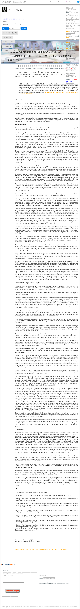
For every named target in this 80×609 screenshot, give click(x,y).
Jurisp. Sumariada (70, 8)
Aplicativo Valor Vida (72, 25)
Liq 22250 (69, 50)
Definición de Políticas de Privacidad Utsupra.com (13, 582)
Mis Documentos (71, 69)
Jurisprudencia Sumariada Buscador (72, 22)
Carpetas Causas (71, 68)
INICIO (4, 575)
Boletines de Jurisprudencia (70, 29)
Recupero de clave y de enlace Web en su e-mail (13, 573)
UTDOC (14, 572)
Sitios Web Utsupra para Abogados (29, 572)
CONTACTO (43, 2)
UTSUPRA (6, 2)
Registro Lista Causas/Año (70, 60)
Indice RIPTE (70, 55)
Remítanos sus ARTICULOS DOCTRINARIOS (71, 75)
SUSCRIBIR (32, 2)
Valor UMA (69, 17)
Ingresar (5, 29)
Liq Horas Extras (71, 53)
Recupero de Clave (56, 2)
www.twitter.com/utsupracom (48, 578)
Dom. (72, 48)
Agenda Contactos (72, 64)
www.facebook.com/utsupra (49, 577)
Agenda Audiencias (72, 66)
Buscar (24, 28)
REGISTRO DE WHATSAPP (73, 13)
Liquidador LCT (19, 2)
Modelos (69, 36)
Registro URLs (70, 58)
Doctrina (75, 36)
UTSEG (19, 572)
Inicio (68, 8)
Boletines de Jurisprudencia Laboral (72, 33)
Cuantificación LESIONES (70, 44)
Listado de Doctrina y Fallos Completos (10, 596)
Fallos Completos (71, 16)
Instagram (69, 2)
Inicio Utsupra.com (7, 572)
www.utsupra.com (42, 575)
